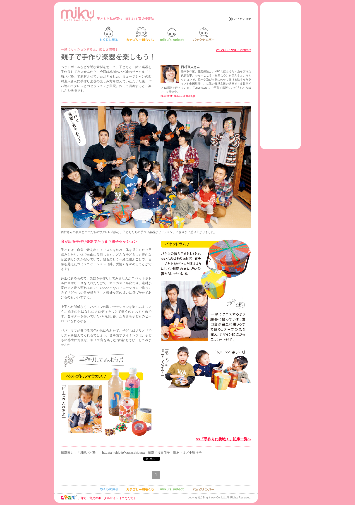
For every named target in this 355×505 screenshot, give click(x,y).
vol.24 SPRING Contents (233, 50)
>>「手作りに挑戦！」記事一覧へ (223, 439)
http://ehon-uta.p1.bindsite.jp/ (178, 95)
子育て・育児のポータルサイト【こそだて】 (106, 498)
